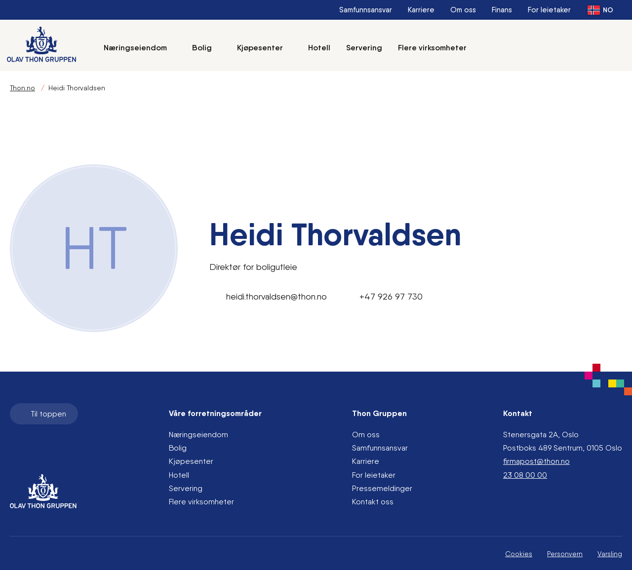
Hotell (319, 47)
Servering (364, 47)
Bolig (206, 47)
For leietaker (549, 9)
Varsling (609, 554)
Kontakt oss (373, 501)
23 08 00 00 (525, 475)
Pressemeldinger (382, 488)
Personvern (565, 554)
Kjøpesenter (264, 47)
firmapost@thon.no (536, 461)
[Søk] (495, 48)
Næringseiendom (140, 47)
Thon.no (22, 88)
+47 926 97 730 (383, 297)
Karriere (421, 9)
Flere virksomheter (432, 47)
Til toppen (43, 413)
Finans (502, 9)
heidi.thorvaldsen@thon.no (268, 297)
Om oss (463, 9)
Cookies (518, 554)
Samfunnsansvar (365, 9)
